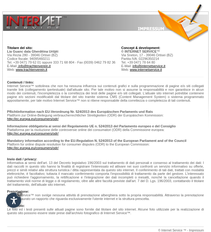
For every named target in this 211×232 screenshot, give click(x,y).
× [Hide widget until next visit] (19, 193)
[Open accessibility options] (13, 200)
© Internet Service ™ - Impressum (181, 230)
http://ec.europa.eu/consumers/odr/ (33, 119)
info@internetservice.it (148, 66)
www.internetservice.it (146, 69)
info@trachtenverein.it (34, 66)
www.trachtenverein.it (31, 69)
